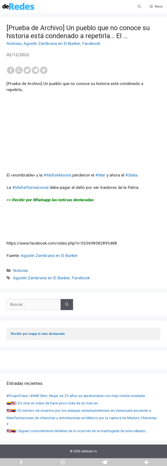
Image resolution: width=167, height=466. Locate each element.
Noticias (14, 43)
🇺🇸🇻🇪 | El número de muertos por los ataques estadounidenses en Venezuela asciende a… (80, 410)
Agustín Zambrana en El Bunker (51, 43)
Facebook (91, 43)
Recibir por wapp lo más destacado (38, 334)
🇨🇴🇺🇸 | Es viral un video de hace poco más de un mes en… (53, 403)
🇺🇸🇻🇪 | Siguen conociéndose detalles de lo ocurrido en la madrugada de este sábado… (77, 431)
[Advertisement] (83, 141)
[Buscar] (67, 304)
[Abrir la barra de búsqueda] (139, 6)
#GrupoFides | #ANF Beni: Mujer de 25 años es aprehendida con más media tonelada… (77, 396)
